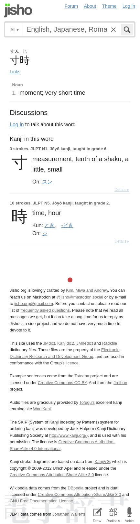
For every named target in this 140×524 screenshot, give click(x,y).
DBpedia (75, 488)
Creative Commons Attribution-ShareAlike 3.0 (79, 494)
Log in (129, 6)
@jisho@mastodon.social (79, 297)
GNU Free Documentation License (41, 500)
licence (72, 363)
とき (49, 225)
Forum (71, 6)
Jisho (18, 10)
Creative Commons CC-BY (62, 382)
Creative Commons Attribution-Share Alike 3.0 (52, 474)
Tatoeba (81, 375)
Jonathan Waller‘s (68, 514)
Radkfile (109, 343)
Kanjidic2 (65, 343)
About (90, 6)
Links (15, 71)
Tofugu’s (86, 402)
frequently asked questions (45, 310)
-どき (67, 225)
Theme (109, 6)
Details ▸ (121, 189)
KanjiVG (102, 461)
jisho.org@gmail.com (33, 303)
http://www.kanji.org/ (67, 435)
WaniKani (42, 408)
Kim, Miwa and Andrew (87, 290)
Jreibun (120, 382)
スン (47, 181)
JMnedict (84, 343)
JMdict (49, 343)
